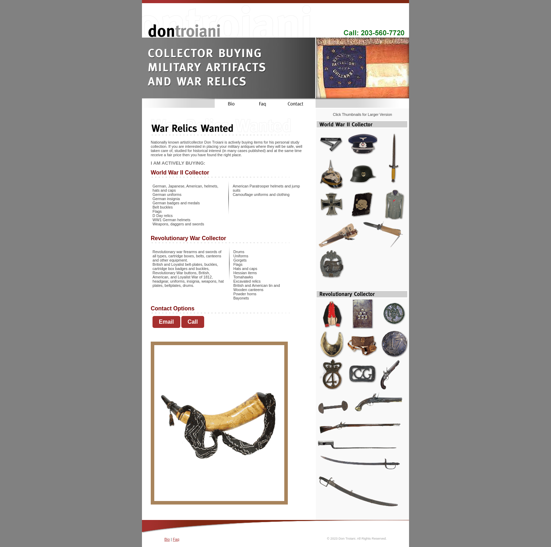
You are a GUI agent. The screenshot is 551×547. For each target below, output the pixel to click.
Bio (167, 539)
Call (193, 322)
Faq (176, 539)
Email (166, 322)
